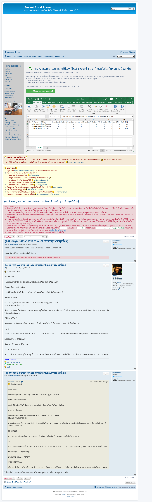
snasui (114, 276)
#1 (5, 244)
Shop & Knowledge (13, 66)
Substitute (17, 135)
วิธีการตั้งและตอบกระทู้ (35, 189)
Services (7, 71)
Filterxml (7, 137)
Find (6, 127)
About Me (8, 82)
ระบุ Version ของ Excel (76, 162)
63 (117, 247)
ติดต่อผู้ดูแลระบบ (41, 185)
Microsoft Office (9, 93)
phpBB (63, 494)
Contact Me (8, 80)
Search (11, 127)
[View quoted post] (22, 382)
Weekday (13, 139)
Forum (7, 86)
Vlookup (7, 123)
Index (6, 121)
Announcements (10, 91)
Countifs (7, 125)
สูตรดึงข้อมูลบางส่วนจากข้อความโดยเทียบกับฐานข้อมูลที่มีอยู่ (41, 201)
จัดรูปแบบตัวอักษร (61, 192)
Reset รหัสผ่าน (41, 182)
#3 (5, 376)
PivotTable (14, 131)
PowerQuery (9, 133)
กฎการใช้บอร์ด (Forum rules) (24, 170)
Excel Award (8, 77)
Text (19, 139)
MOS (8, 367)
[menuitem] (17, 52)
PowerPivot (8, 135)
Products (7, 69)
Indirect (7, 131)
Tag (6, 118)
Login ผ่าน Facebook (41, 180)
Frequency (15, 125)
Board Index (8, 89)
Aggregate (8, 129)
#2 (5, 268)
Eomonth (15, 137)
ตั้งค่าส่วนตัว (57, 187)
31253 (119, 282)
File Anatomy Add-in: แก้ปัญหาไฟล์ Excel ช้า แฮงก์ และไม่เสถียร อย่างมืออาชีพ (80, 68)
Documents (8, 73)
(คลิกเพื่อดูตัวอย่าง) (58, 230)
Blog (6, 75)
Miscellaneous (9, 97)
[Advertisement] (69, 31)
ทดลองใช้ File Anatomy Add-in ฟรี (40, 91)
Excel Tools (10, 101)
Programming (9, 95)
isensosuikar (116, 241)
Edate (7, 139)
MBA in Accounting (13, 362)
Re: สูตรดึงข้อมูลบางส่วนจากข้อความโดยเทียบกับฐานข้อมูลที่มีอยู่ (35, 265)
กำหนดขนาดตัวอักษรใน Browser (48, 194)
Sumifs (14, 123)
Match (12, 121)
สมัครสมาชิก (34, 175)
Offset (15, 129)
